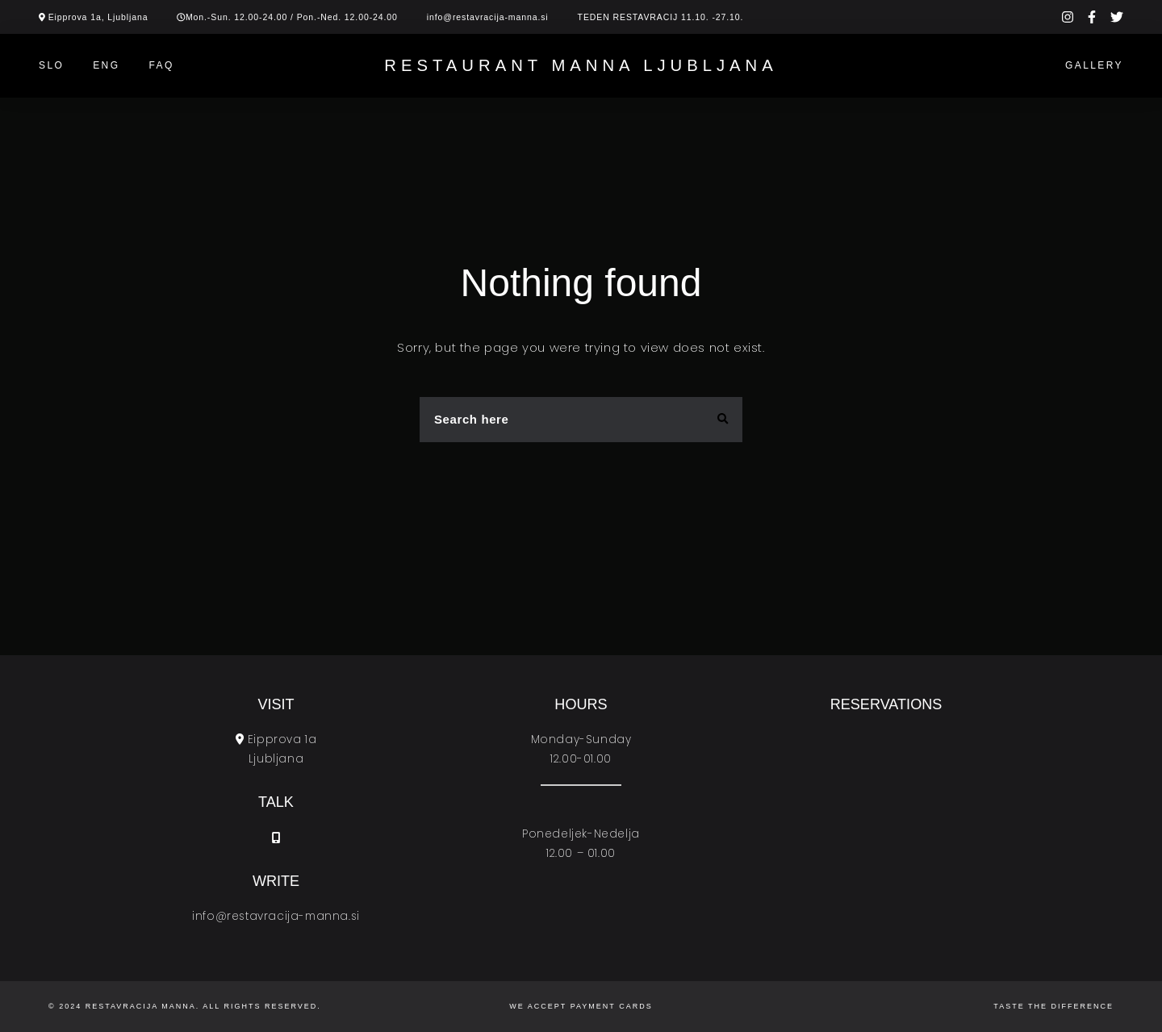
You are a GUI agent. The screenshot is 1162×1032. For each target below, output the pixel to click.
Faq (160, 65)
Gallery (1094, 65)
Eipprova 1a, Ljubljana (98, 17)
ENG (106, 65)
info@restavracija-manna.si (488, 17)
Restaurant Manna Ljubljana (580, 65)
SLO (51, 65)
